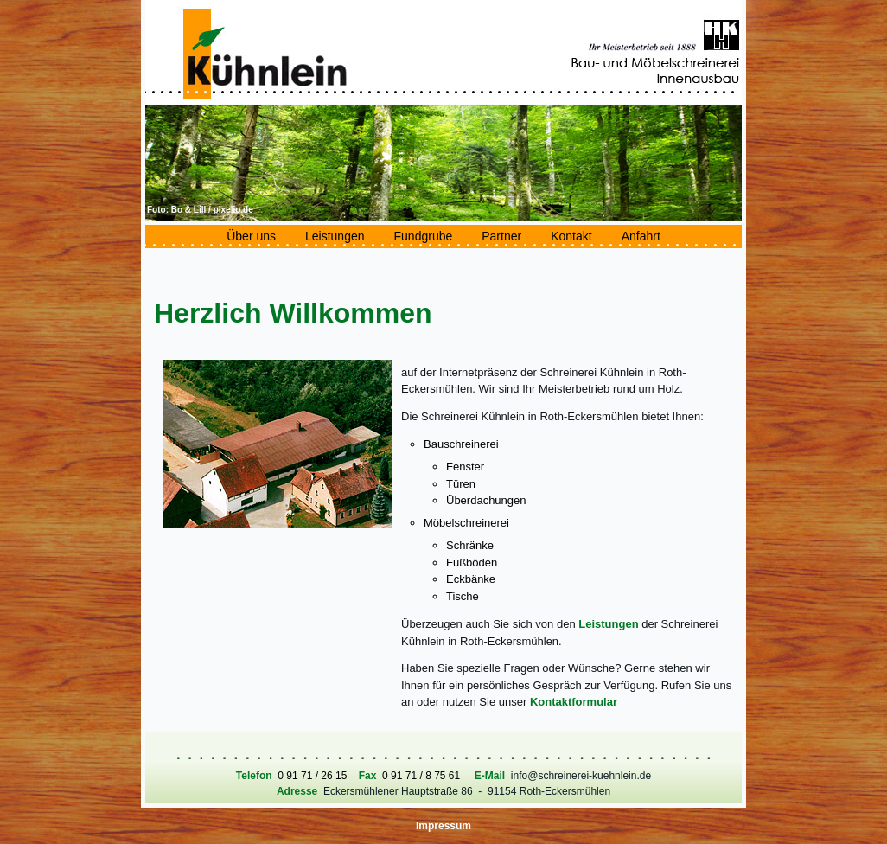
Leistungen (608, 623)
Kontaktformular (573, 701)
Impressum (443, 826)
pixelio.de (233, 209)
